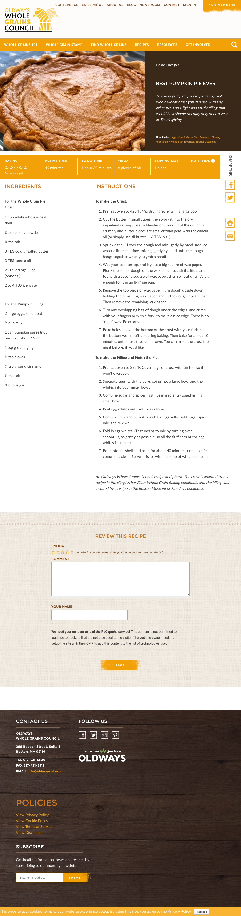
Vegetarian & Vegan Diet (184, 137)
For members (222, 4)
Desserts (205, 137)
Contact (172, 5)
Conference (66, 5)
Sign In (189, 5)
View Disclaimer (29, 832)
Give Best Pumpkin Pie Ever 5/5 (72, 552)
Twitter (230, 197)
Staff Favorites (186, 141)
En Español (92, 5)
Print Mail (230, 236)
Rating (57, 546)
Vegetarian (162, 141)
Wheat (173, 141)
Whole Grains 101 (20, 45)
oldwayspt (102, 755)
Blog (131, 5)
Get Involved (198, 45)
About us (115, 5)
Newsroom (150, 5)
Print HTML (230, 223)
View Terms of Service (34, 826)
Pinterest (116, 735)
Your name (63, 606)
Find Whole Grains (109, 45)
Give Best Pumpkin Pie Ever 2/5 (58, 552)
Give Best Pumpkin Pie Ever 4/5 (67, 552)
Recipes (142, 45)
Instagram (105, 735)
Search (234, 44)
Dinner (215, 137)
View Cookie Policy (32, 820)
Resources (167, 45)
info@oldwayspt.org (44, 771)
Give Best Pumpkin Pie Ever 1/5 (53, 552)
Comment (60, 559)
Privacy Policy (179, 911)
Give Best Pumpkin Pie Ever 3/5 (63, 552)
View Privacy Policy (32, 814)
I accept (202, 911)
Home (160, 65)
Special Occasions (206, 141)
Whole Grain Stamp (64, 45)
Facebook (230, 185)
